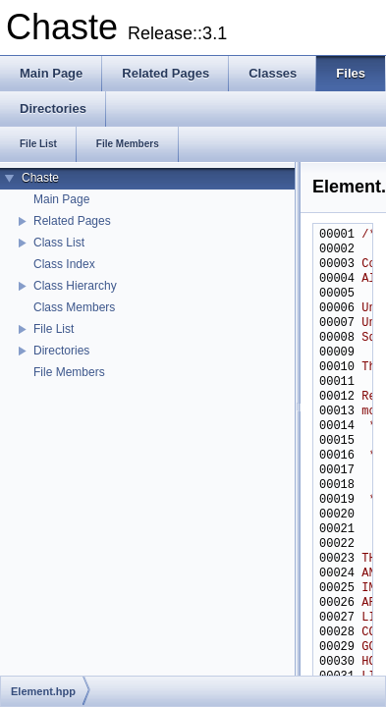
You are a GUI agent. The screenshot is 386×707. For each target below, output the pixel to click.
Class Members (74, 307)
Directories (61, 350)
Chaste (40, 178)
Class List (58, 242)
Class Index (64, 264)
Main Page (61, 199)
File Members (69, 372)
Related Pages (72, 221)
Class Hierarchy (75, 286)
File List (53, 329)
